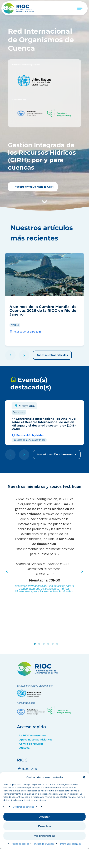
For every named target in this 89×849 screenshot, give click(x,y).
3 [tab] (44, 644)
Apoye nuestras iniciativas (35, 739)
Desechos (44, 828)
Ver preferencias (44, 838)
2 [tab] (40, 644)
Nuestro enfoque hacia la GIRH (33, 186)
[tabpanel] (44, 546)
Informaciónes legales (70, 846)
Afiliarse (24, 747)
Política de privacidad (44, 846)
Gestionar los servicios (23, 809)
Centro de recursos (31, 743)
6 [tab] (58, 644)
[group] (44, 299)
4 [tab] (49, 644)
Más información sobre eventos (56, 454)
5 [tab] (53, 644)
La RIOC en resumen (32, 735)
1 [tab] (35, 644)
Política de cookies (20, 846)
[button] (84, 779)
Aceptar (44, 819)
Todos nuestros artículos (52, 355)
